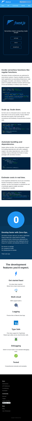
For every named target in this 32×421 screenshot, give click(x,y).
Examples (16, 47)
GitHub (23, 5)
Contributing (5, 388)
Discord (4, 396)
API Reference (6, 386)
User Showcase (6, 411)
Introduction (5, 383)
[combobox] (25, 2)
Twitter (4, 398)
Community (15, 5)
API (8, 5)
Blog (29, 5)
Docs (3, 5)
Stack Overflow (6, 401)
